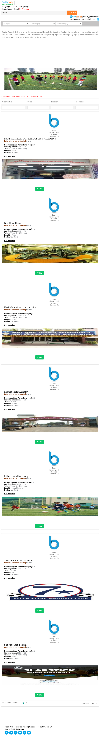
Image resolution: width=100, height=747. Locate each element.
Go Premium (24, 9)
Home (4, 9)
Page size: (86, 703)
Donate (14, 7)
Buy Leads (86, 19)
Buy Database (75, 19)
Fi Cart (95, 19)
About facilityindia (21, 727)
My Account (94, 17)
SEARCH (72, 13)
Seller (16, 9)
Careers (32, 727)
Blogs (26, 7)
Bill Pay (86, 17)
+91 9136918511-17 (44, 727)
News (21, 7)
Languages (5, 7)
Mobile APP (9, 727)
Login (10, 9)
